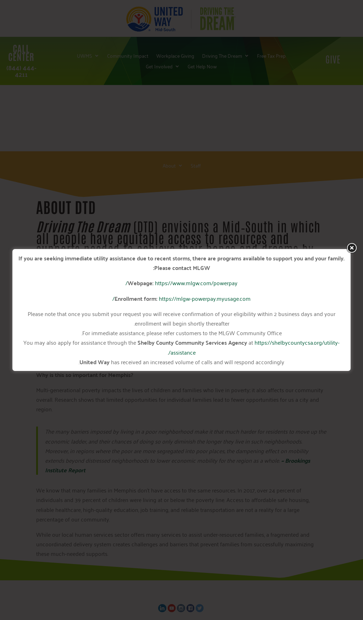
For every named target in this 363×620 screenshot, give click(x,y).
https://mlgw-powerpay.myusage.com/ (181, 298)
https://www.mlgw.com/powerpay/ (181, 283)
